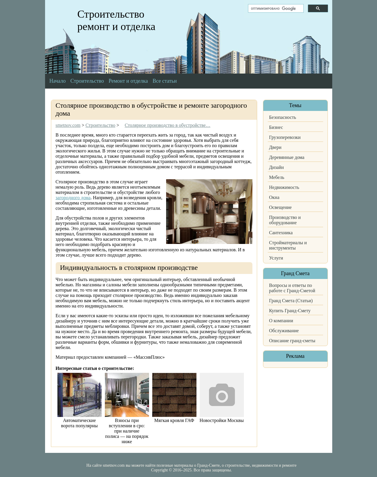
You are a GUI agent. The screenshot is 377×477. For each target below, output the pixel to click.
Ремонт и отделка (128, 81)
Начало (57, 81)
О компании (281, 320)
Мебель (276, 177)
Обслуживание (284, 330)
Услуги (276, 257)
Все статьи (165, 81)
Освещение (280, 207)
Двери (275, 147)
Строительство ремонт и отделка (116, 20)
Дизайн (276, 167)
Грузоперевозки (285, 137)
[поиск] (275, 8)
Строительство (87, 81)
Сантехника (281, 232)
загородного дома (73, 197)
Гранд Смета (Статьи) (291, 300)
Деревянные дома (287, 157)
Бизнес (276, 127)
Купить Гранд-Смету (290, 310)
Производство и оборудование (285, 220)
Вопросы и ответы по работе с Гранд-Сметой (292, 288)
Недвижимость (284, 187)
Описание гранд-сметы (292, 340)
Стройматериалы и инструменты (288, 245)
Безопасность (282, 117)
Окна (274, 197)
